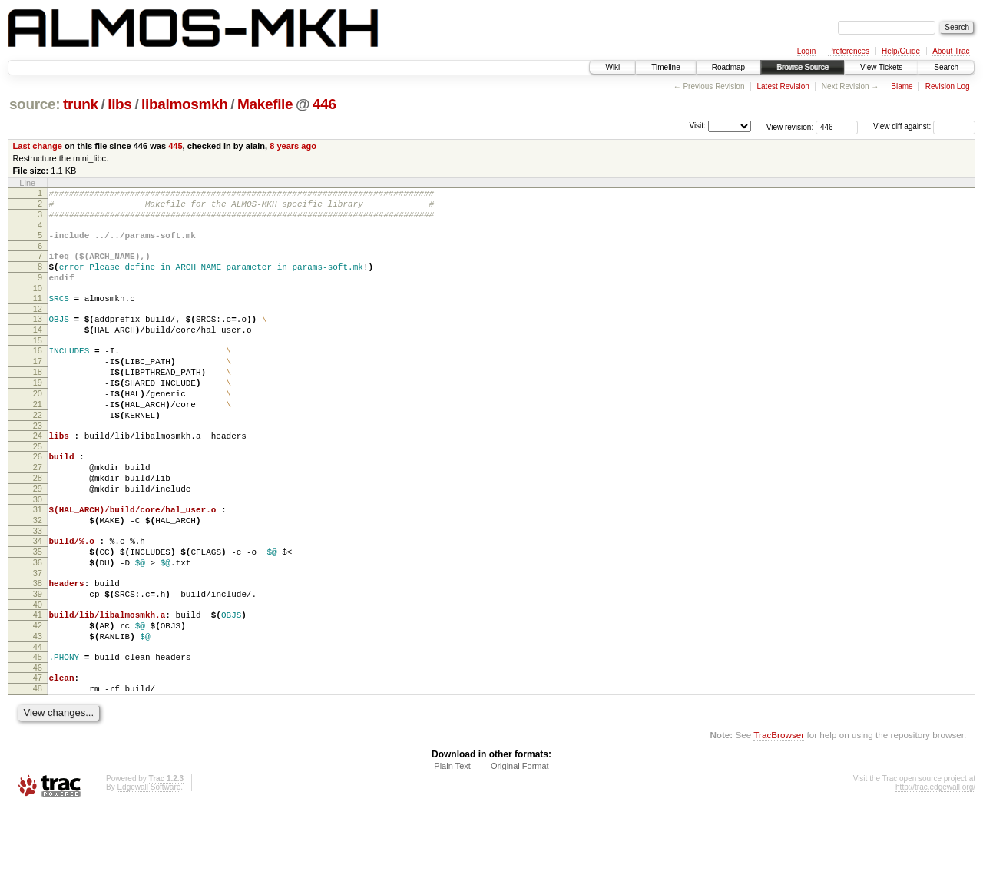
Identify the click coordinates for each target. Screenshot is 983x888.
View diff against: (924, 126)
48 (37, 766)
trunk (80, 104)
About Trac (950, 51)
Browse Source (802, 67)
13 (37, 337)
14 (37, 350)
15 (37, 363)
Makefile (265, 104)
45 (37, 730)
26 (37, 497)
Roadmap (728, 67)
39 (37, 658)
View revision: (790, 126)
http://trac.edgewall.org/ (935, 867)
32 (37, 573)
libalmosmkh (184, 104)
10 (37, 304)
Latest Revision (782, 86)
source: (34, 104)
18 (37, 399)
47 (37, 753)
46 (37, 743)
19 (37, 412)
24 (37, 474)
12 (37, 327)
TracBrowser (778, 815)
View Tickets (881, 67)
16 (37, 373)
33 (37, 586)
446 (324, 104)
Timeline (665, 67)
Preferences (848, 51)
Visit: (697, 125)
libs (119, 104)
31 (37, 560)
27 (37, 510)
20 (37, 425)
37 (37, 635)
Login (806, 51)
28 (37, 523)
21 (37, 438)
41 (37, 681)
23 (37, 464)
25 (37, 487)
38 (37, 645)
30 (37, 550)
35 (37, 609)
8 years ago (293, 146)
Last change (37, 146)
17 (37, 386)
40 (37, 671)
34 (37, 596)
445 (175, 146)
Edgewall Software (148, 867)
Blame (901, 86)
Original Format (520, 846)
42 (37, 694)
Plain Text (452, 846)
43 (37, 707)
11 (37, 314)
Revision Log (947, 86)
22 (37, 451)
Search (946, 67)
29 (37, 537)
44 (37, 720)
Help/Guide (901, 51)
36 (37, 622)
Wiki (612, 67)
